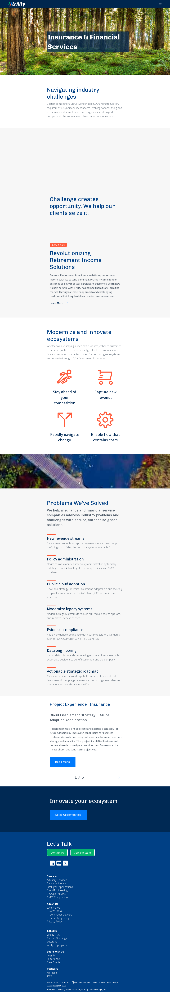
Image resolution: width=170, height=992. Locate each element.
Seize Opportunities (68, 814)
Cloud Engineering (57, 890)
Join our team (82, 852)
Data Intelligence (56, 883)
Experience (53, 959)
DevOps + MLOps (56, 893)
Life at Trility (53, 934)
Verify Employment (57, 945)
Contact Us (57, 852)
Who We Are (53, 907)
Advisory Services (57, 880)
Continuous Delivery (61, 914)
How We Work (54, 911)
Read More (62, 761)
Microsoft (52, 972)
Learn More (56, 303)
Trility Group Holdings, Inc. (94, 989)
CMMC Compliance (57, 897)
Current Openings (57, 938)
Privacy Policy (54, 921)
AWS (49, 976)
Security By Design (60, 918)
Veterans (52, 941)
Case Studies (54, 962)
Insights (51, 955)
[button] (160, 4)
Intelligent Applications (60, 887)
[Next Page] (118, 777)
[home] (20, 4)
